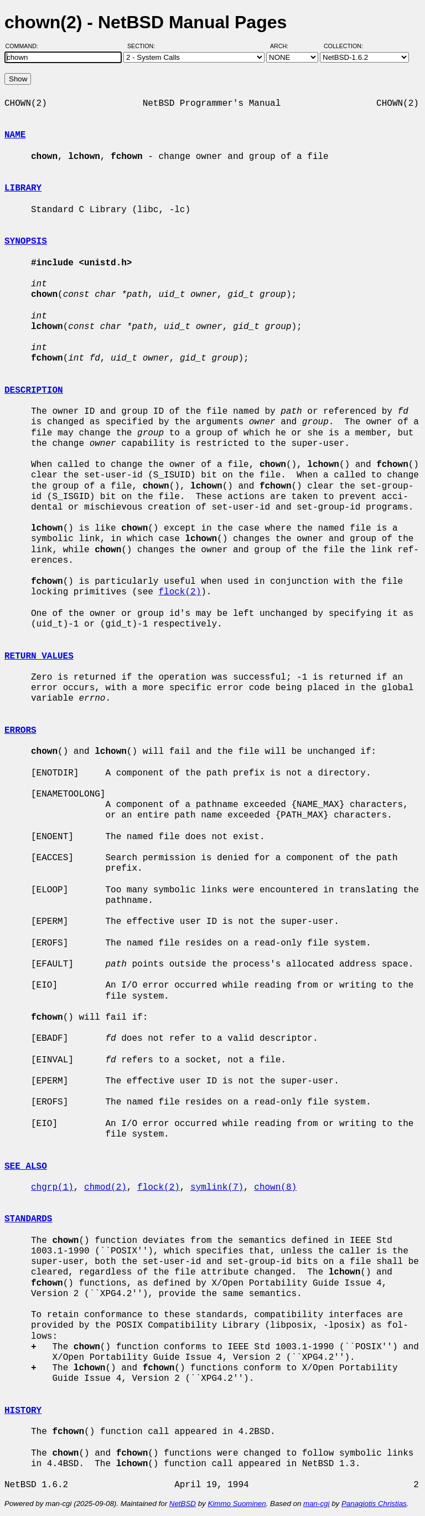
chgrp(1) (52, 1187)
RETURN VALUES (39, 656)
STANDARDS (28, 1219)
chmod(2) (105, 1187)
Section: (143, 46)
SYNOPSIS (25, 241)
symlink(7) (216, 1187)
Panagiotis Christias (374, 1503)
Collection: (343, 46)
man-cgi (316, 1503)
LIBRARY (23, 188)
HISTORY (23, 1411)
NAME (14, 135)
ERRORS (20, 730)
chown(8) (275, 1187)
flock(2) (179, 592)
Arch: (284, 46)
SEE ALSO (25, 1166)
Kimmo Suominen (237, 1503)
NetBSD (182, 1503)
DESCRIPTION (33, 390)
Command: (25, 46)
